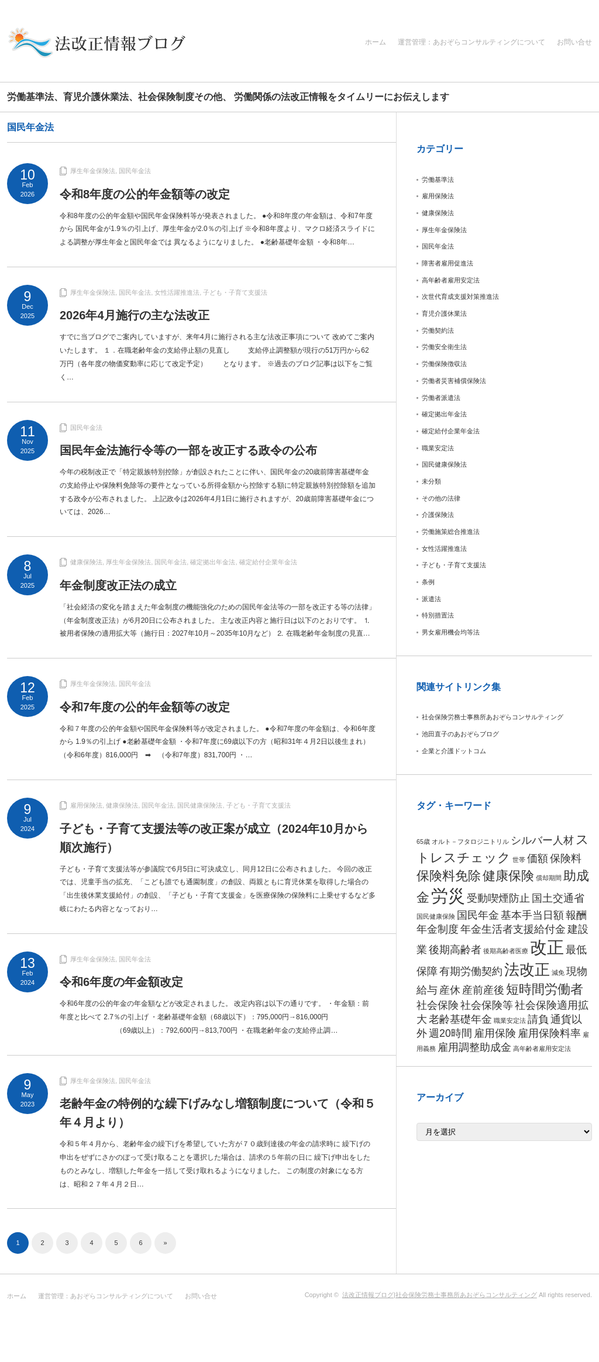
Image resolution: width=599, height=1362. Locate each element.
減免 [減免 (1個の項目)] (558, 972)
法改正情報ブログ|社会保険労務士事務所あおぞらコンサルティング (439, 1294)
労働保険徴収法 (444, 363)
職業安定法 (438, 447)
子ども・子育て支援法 (235, 292)
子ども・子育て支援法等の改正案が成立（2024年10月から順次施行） (214, 838)
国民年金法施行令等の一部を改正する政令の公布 (188, 450)
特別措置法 (438, 615)
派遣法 (431, 598)
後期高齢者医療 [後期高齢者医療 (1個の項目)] (505, 950)
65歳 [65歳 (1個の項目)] (423, 841)
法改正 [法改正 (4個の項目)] (527, 969)
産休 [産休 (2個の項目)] (449, 990)
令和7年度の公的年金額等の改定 (145, 707)
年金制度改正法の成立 (118, 585)
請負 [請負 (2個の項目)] (538, 1019)
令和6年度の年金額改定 (121, 981)
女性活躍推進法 (176, 292)
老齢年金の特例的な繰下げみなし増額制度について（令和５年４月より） (218, 1113)
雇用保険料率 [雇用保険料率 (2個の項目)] (549, 1033)
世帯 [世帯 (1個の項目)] (518, 859)
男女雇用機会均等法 (451, 632)
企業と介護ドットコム (454, 750)
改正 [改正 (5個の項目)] (547, 947)
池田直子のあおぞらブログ (460, 733)
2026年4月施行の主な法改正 (134, 315)
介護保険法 (438, 514)
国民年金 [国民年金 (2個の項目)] (478, 915)
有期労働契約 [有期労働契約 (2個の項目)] (470, 971)
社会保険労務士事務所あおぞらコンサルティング (492, 716)
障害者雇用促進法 (447, 263)
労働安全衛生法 (444, 346)
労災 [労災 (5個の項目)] (448, 895)
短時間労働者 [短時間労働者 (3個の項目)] (544, 989)
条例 (428, 581)
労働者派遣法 (441, 397)
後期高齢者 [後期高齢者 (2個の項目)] (455, 950)
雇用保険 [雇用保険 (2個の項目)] (495, 1033)
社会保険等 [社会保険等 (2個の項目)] (486, 1005)
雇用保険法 (86, 805)
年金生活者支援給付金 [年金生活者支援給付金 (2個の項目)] (513, 929)
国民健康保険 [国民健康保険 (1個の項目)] (435, 916)
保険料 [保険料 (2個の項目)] (565, 858)
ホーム (375, 42)
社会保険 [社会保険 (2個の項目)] (437, 1005)
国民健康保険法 (199, 805)
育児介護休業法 (444, 313)
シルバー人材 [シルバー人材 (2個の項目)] (542, 840)
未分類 (431, 481)
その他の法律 (441, 498)
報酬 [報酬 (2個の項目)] (576, 915)
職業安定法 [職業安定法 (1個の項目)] (510, 1020)
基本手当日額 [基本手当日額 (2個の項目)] (532, 915)
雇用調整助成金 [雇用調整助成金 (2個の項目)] (474, 1047)
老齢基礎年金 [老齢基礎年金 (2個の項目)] (460, 1019)
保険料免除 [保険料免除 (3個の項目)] (448, 875)
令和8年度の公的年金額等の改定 (145, 194)
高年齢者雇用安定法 (451, 280)
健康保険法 (86, 562)
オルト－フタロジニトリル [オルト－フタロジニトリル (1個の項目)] (470, 841)
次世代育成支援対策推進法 (460, 296)
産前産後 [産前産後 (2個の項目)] (483, 990)
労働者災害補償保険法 (454, 380)
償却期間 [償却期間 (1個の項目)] (549, 877)
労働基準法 (438, 179)
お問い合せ (574, 42)
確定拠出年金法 (212, 562)
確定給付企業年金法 (268, 562)
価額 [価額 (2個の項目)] (537, 858)
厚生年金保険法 (92, 170)
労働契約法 (438, 330)
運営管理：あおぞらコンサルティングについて (471, 42)
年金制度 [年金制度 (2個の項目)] (437, 929)
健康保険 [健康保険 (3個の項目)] (508, 875)
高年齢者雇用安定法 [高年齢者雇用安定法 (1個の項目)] (542, 1048)
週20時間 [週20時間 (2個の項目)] (450, 1033)
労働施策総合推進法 (451, 531)
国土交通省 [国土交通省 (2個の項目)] (558, 898)
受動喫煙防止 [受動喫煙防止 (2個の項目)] (498, 898)
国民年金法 (135, 170)
